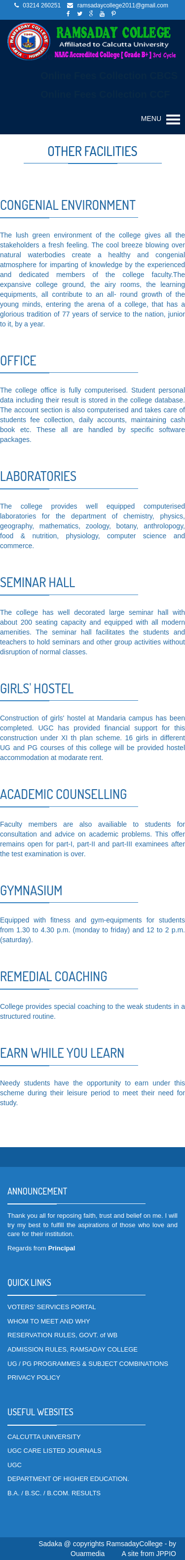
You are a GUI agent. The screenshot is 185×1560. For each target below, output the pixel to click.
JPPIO (166, 1554)
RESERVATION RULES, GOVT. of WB (62, 1335)
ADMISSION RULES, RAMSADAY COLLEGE (72, 1349)
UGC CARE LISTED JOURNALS (54, 1450)
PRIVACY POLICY (33, 1377)
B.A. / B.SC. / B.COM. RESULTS (54, 1493)
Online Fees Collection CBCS (109, 75)
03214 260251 (42, 5)
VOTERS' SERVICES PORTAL (51, 1307)
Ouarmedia (88, 1554)
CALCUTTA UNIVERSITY (44, 1436)
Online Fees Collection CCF (105, 94)
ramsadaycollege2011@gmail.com (122, 5)
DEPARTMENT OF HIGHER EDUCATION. (68, 1478)
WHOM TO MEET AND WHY (48, 1321)
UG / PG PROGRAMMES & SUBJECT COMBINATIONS (87, 1363)
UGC (14, 1465)
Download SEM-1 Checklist (103, 56)
